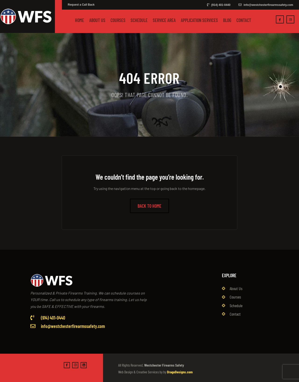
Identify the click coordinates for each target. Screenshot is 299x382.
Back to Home (149, 206)
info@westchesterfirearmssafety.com (265, 5)
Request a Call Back (81, 4)
